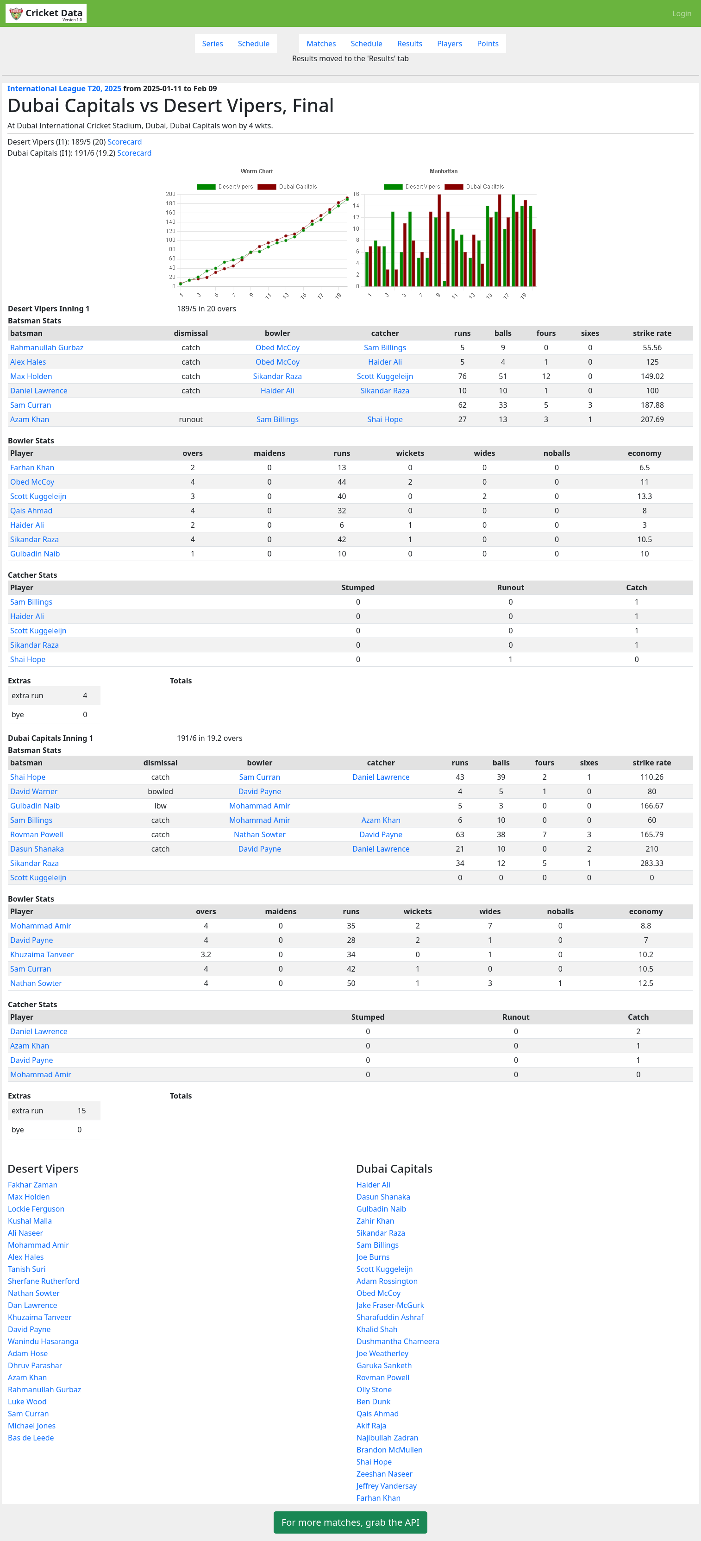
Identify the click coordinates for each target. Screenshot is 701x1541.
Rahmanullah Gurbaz (46, 347)
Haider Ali (385, 362)
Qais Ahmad (31, 510)
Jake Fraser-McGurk (390, 1305)
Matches (321, 43)
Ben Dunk (373, 1401)
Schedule (253, 43)
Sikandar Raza (277, 376)
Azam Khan (30, 419)
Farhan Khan (32, 467)
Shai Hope (385, 419)
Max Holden (31, 376)
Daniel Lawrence (39, 390)
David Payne (260, 791)
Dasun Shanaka (37, 849)
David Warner (34, 791)
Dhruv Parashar (35, 1365)
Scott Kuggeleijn (385, 376)
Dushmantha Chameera (398, 1341)
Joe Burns (373, 1257)
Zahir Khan (375, 1221)
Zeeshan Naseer (385, 1474)
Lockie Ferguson (36, 1209)
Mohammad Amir (259, 806)
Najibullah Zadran (388, 1438)
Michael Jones (32, 1426)
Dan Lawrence (32, 1305)
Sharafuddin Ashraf (390, 1317)
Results (409, 43)
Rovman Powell (36, 834)
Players (449, 43)
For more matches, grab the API (350, 1522)
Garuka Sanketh (384, 1365)
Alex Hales (28, 362)
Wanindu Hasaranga (43, 1341)
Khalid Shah (377, 1329)
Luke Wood (27, 1401)
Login (682, 13)
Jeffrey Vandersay (387, 1486)
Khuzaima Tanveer (42, 954)
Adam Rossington (387, 1281)
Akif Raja (372, 1426)
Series (212, 43)
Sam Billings (385, 347)
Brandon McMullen (390, 1450)
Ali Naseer (25, 1233)
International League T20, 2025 (64, 88)
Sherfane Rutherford (43, 1281)
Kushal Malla (30, 1221)
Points (488, 43)
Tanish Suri (27, 1269)
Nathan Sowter (260, 834)
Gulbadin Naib (35, 554)
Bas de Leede (31, 1438)
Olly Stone (374, 1389)
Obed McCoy (278, 347)
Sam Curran (30, 405)
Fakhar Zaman (32, 1185)
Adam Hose (28, 1353)
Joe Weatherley (382, 1353)
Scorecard (124, 142)
